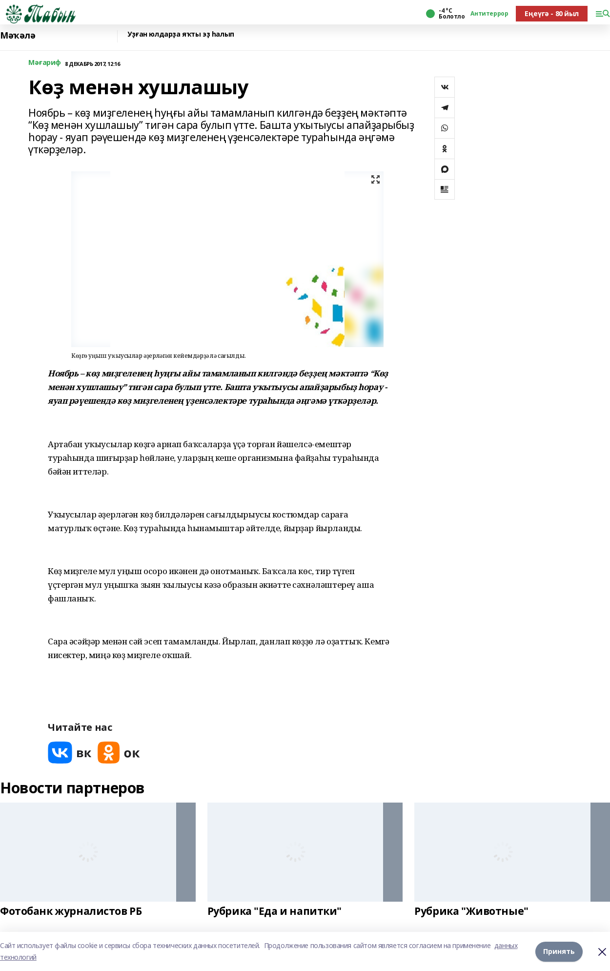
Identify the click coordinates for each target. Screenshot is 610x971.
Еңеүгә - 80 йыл (552, 13)
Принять (559, 951)
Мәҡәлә (17, 35)
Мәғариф (44, 63)
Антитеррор (489, 14)
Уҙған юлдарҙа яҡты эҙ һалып (180, 34)
